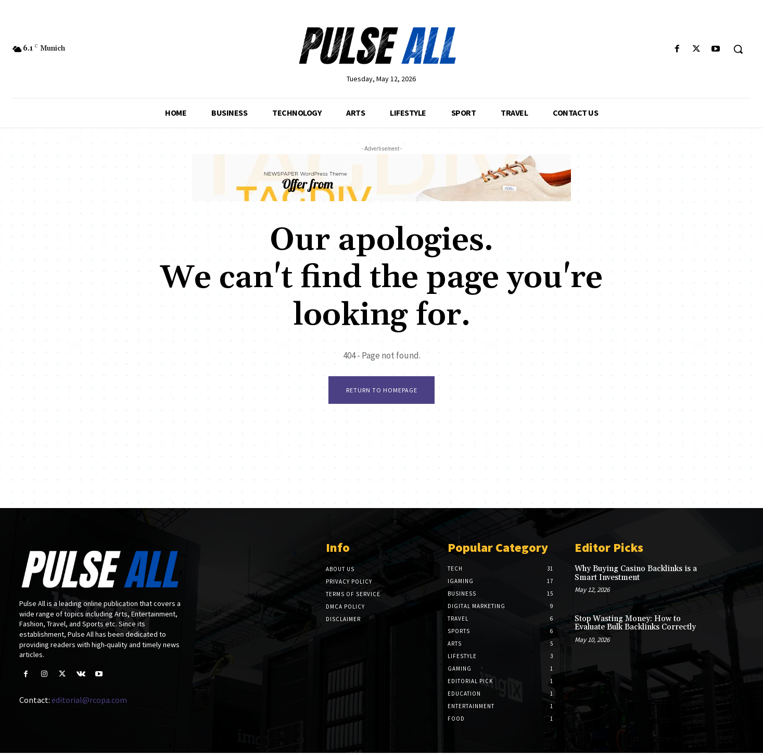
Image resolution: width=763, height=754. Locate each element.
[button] (738, 48)
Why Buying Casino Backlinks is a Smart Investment (636, 574)
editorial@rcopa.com (89, 701)
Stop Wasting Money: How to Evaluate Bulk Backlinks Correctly (635, 623)
